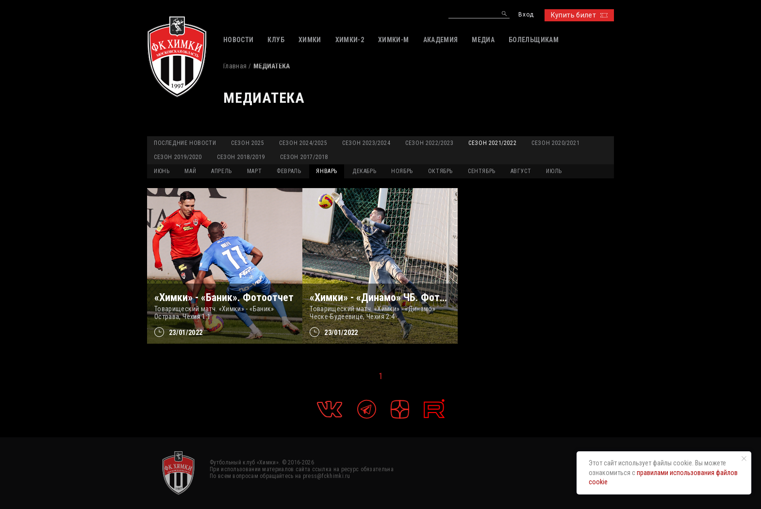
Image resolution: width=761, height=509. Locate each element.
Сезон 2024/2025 (303, 143)
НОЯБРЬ (402, 171)
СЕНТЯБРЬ (482, 171)
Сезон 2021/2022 (492, 143)
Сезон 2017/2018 (304, 157)
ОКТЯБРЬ (440, 171)
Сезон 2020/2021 (555, 143)
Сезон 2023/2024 (366, 143)
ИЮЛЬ (554, 171)
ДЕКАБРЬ (364, 171)
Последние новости (185, 143)
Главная (235, 66)
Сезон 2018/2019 (241, 157)
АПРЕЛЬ (221, 171)
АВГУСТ (521, 171)
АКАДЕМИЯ (440, 40)
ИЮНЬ (161, 171)
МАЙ (190, 171)
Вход (525, 15)
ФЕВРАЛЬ (289, 171)
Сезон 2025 (247, 143)
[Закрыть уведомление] (744, 458)
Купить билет (579, 15)
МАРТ (254, 171)
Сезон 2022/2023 (429, 143)
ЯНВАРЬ (326, 171)
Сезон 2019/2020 (178, 157)
